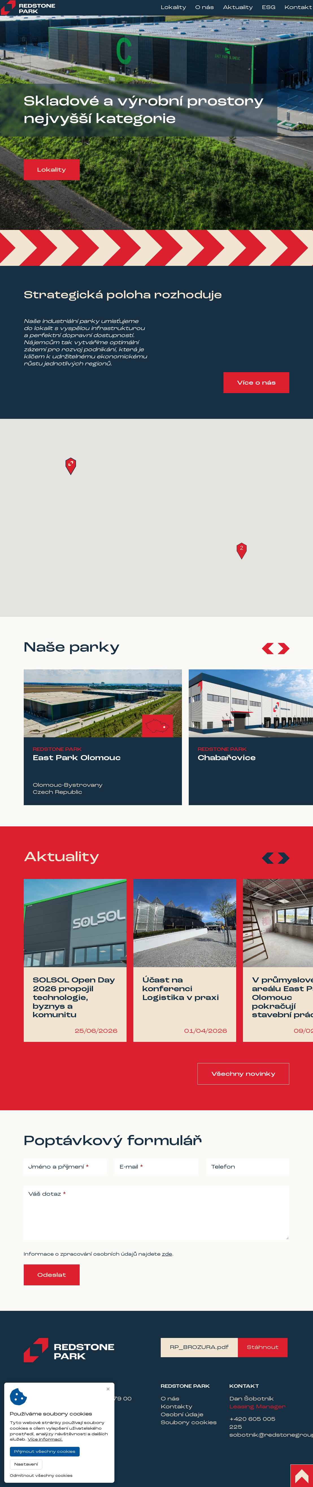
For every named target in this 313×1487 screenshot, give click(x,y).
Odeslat (51, 1275)
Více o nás (256, 383)
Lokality (165, 11)
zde (167, 1254)
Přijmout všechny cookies (44, 1452)
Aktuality (230, 11)
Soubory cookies (189, 1423)
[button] (241, 551)
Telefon (223, 1167)
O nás (196, 11)
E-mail (129, 1167)
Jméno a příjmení (57, 1167)
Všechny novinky (243, 1074)
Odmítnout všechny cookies (41, 1476)
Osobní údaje (182, 1415)
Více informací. (45, 1439)
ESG (260, 11)
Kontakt (290, 11)
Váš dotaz (45, 1194)
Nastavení (26, 1464)
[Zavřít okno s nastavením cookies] (108, 1389)
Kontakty (176, 1407)
